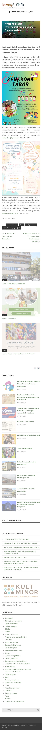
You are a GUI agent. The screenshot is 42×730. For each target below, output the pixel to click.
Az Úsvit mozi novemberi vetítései (28, 435)
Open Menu (38, 5)
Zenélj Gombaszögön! (24, 448)
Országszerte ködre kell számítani (16, 539)
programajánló (16, 228)
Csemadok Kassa (12, 225)
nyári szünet (6, 228)
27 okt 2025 (23, 510)
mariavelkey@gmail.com (10, 138)
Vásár (7, 696)
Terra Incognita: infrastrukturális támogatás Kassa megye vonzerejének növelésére (28, 411)
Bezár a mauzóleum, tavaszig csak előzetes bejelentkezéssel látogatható (28, 504)
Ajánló (4, 280)
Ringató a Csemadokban (9, 318)
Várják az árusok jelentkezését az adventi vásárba (21, 547)
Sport (6, 677)
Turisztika (8, 690)
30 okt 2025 (23, 451)
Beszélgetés (9, 618)
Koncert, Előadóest (11, 658)
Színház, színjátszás (12, 680)
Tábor (7, 685)
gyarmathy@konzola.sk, (10, 213)
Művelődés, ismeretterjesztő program (18, 669)
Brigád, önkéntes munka (13, 621)
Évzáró (7, 632)
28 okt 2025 (23, 494)
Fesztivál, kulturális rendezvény (16, 637)
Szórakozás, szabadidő (13, 682)
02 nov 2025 (23, 438)
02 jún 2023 (11, 34)
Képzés (7, 653)
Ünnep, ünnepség (11, 693)
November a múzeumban (25, 422)
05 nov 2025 (23, 416)
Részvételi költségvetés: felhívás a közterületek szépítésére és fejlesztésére (28, 384)
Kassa (21, 225)
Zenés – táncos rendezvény (14, 701)
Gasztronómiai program (13, 645)
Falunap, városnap (11, 634)
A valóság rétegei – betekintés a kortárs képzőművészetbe (18, 354)
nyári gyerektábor (30, 225)
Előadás (7, 629)
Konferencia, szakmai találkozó (16, 661)
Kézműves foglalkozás (12, 656)
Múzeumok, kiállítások (12, 672)
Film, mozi (8, 640)
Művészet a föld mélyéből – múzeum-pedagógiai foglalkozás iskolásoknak (28, 397)
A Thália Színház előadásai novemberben (13, 283)
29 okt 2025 (23, 467)
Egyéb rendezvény (11, 624)
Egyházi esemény (11, 626)
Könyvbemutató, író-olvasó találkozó (17, 664)
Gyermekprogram (11, 648)
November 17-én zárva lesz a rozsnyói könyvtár (21, 543)
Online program (10, 674)
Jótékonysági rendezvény (14, 650)
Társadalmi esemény (12, 688)
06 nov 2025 (23, 389)
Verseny (7, 699)
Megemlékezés (10, 666)
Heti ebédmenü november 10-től (15, 557)
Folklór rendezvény (11, 642)
